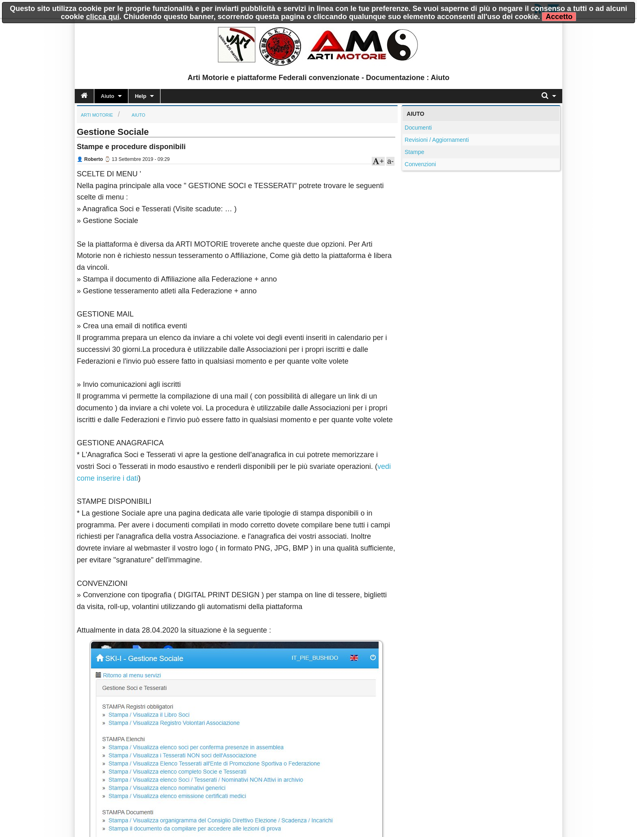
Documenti (418, 127)
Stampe (414, 152)
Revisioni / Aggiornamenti (437, 140)
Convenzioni (420, 164)
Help (140, 96)
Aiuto (107, 96)
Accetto (559, 17)
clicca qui (102, 17)
